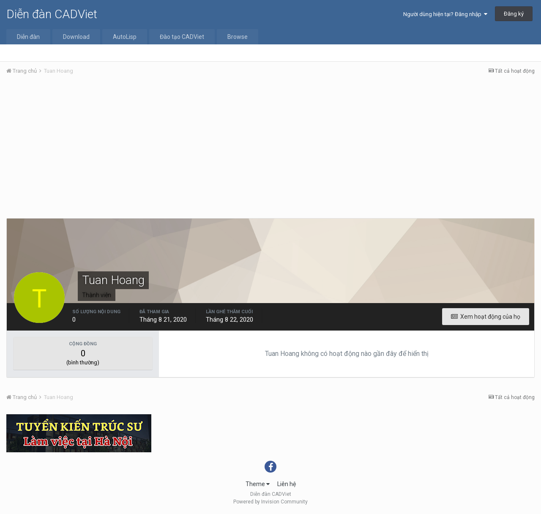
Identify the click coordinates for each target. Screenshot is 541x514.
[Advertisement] (270, 145)
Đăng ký (514, 14)
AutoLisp (125, 36)
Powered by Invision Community (270, 502)
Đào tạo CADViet (182, 36)
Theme (258, 484)
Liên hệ (286, 484)
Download (76, 36)
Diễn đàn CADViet (51, 14)
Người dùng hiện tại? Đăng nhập (445, 14)
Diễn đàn (28, 36)
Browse (237, 36)
